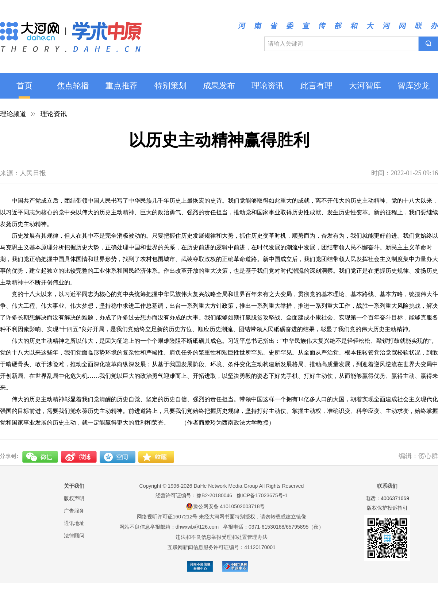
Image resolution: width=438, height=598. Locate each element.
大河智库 (365, 85)
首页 (24, 85)
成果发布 (219, 85)
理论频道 (13, 114)
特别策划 (170, 85)
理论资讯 (267, 85)
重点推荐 (121, 85)
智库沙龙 (413, 85)
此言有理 (316, 85)
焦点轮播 (73, 85)
